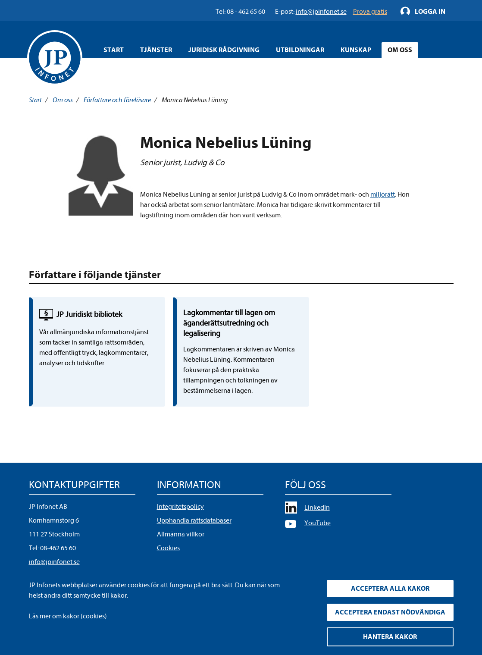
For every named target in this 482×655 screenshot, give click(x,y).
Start (113, 50)
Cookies (168, 548)
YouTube (317, 523)
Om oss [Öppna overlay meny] (400, 50)
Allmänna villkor (180, 534)
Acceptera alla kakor (390, 588)
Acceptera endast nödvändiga (390, 612)
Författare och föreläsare (117, 100)
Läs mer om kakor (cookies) (68, 616)
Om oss (63, 100)
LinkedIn (317, 507)
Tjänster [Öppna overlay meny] (156, 50)
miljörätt (382, 194)
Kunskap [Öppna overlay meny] (356, 50)
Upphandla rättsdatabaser (194, 520)
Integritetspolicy (180, 507)
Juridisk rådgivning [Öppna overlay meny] (224, 50)
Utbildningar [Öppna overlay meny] (300, 50)
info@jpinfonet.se (54, 562)
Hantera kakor (390, 637)
